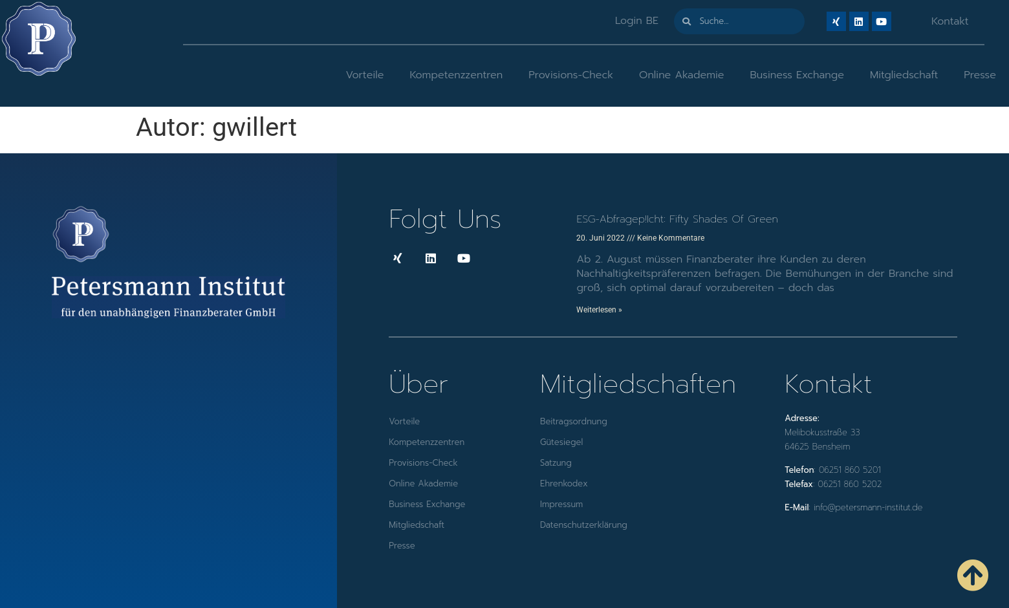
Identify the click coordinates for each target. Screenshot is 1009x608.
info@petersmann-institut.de (868, 507)
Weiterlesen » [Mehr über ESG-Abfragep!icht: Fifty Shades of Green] (599, 309)
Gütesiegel (561, 442)
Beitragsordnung (573, 421)
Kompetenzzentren (456, 75)
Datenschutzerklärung (583, 525)
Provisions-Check (570, 75)
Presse (980, 75)
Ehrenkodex (564, 483)
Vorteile (364, 75)
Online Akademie (681, 75)
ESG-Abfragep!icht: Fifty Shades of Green (676, 219)
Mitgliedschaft (904, 75)
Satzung (556, 463)
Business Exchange (797, 75)
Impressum (561, 504)
